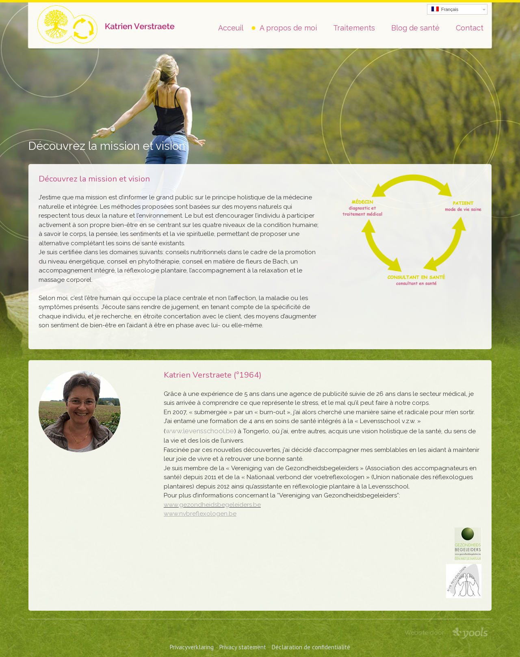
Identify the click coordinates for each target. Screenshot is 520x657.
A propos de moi (288, 28)
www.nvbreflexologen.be (200, 513)
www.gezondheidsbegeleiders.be (212, 504)
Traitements (354, 28)
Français (444, 9)
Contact (469, 28)
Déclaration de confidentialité (311, 647)
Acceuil (230, 28)
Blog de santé (415, 28)
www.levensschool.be (199, 431)
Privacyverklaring (192, 647)
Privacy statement (242, 647)
